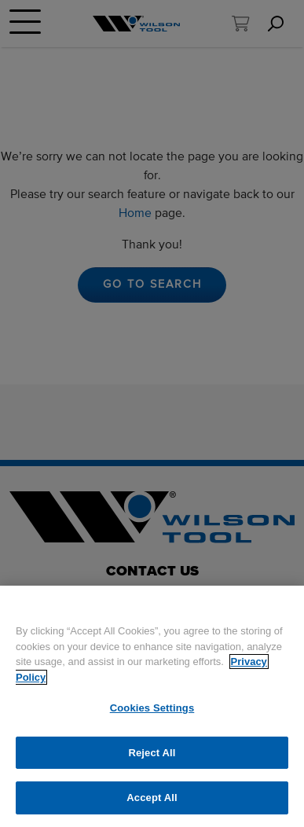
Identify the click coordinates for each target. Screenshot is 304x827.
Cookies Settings (152, 708)
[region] (152, 706)
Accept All (151, 797)
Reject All (151, 753)
